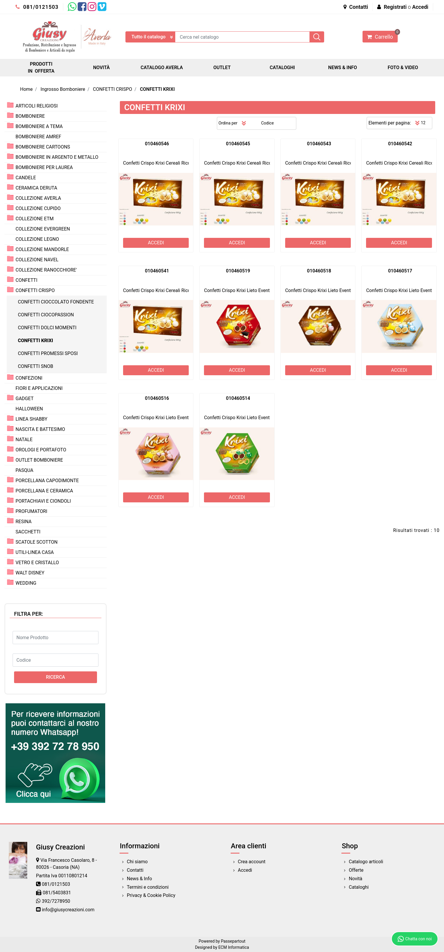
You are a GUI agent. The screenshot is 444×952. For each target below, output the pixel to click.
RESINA (24, 521)
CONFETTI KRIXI (157, 89)
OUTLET (222, 67)
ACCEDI (156, 242)
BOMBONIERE (30, 116)
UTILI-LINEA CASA (35, 552)
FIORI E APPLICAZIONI (39, 388)
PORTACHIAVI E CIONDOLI (43, 501)
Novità (355, 878)
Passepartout (233, 941)
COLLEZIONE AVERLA (38, 198)
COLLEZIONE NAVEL (37, 259)
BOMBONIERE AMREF (38, 136)
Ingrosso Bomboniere (62, 89)
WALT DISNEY (30, 573)
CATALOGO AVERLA (162, 67)
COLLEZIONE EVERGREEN (43, 229)
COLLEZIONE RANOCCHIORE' (46, 270)
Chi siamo (137, 861)
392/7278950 (56, 901)
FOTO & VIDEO (403, 67)
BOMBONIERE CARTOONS (43, 147)
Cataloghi (359, 887)
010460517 (400, 271)
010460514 (238, 398)
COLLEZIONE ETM (35, 218)
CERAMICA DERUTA (36, 188)
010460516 (157, 398)
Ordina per (228, 123)
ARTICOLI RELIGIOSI (37, 106)
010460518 (319, 271)
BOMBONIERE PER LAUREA (44, 167)
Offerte (356, 870)
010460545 (238, 143)
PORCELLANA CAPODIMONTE (47, 480)
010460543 (319, 143)
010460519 (238, 271)
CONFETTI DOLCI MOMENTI (47, 327)
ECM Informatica (233, 947)
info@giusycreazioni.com (68, 909)
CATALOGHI (282, 67)
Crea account (252, 861)
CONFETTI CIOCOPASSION (46, 315)
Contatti (355, 7)
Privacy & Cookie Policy (151, 895)
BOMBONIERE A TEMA (39, 126)
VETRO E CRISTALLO (37, 562)
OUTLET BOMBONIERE (39, 460)
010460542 (400, 143)
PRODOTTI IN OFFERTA (41, 67)
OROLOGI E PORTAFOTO (41, 450)
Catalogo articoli (366, 861)
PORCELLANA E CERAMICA (44, 491)
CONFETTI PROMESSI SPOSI (48, 353)
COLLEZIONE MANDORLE (42, 249)
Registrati (395, 7)
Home (26, 89)
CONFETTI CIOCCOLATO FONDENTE (56, 302)
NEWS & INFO (342, 67)
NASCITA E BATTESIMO (40, 429)
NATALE (24, 439)
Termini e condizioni (148, 887)
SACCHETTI (28, 532)
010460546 (157, 143)
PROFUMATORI (31, 511)
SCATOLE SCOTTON (37, 542)
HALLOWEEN (29, 409)
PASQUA (24, 470)
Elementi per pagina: (389, 123)
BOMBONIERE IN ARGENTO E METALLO (57, 157)
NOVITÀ (101, 67)
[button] (316, 36)
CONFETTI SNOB (35, 366)
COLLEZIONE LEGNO (37, 239)
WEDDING (26, 583)
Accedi (420, 7)
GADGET (25, 398)
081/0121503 (37, 7)
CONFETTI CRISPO (112, 89)
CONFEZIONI (29, 378)
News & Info (139, 878)
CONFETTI (27, 280)
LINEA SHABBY (31, 419)
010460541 (157, 271)
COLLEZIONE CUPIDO (38, 208)
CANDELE (26, 177)
